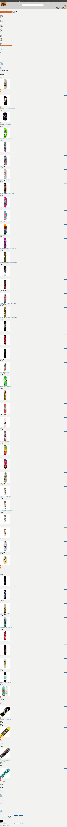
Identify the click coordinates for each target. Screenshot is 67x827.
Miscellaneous (2, 65)
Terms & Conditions (16, 823)
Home (1, 10)
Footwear (13, 45)
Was (1, 569)
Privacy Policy (21, 823)
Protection (1, 64)
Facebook (1, 800)
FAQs (0, 794)
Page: (1, 78)
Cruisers (1, 62)
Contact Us (1, 796)
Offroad (1, 811)
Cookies (1, 801)
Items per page (2, 75)
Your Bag (1, 795)
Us (0, 52)
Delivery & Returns (2, 793)
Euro (0, 53)
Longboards (1, 61)
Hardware (1, 60)
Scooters (1, 66)
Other (0, 68)
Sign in (2, 1)
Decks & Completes (2, 808)
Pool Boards (1, 63)
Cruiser (1, 56)
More (65, 95)
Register (4, 1)
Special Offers (2, 812)
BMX (0, 67)
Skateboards (1, 49)
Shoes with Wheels (2, 48)
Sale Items (1, 813)
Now (1, 703)
